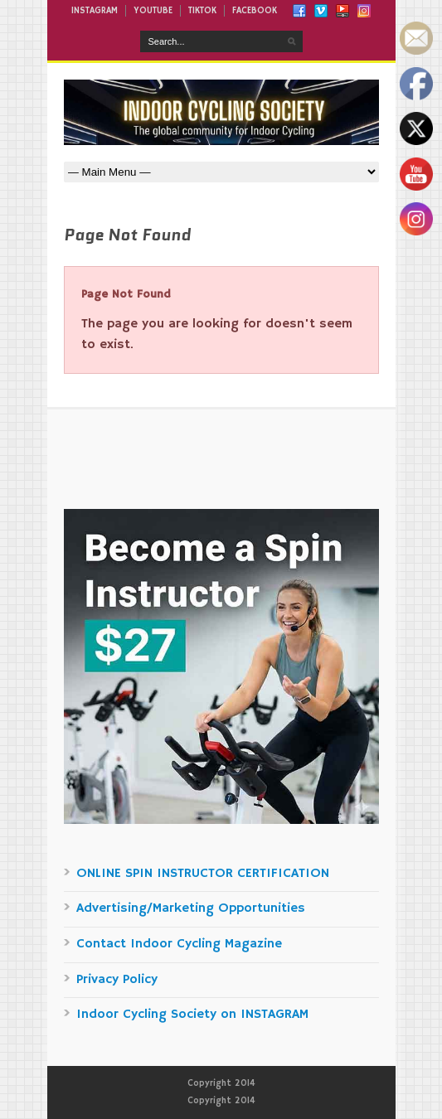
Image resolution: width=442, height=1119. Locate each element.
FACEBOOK (254, 11)
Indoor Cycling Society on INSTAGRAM (192, 1014)
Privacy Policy (117, 979)
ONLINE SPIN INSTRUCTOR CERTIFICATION (202, 873)
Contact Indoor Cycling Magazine (179, 944)
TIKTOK (202, 11)
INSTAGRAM (94, 11)
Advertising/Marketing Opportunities (190, 908)
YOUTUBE (153, 11)
